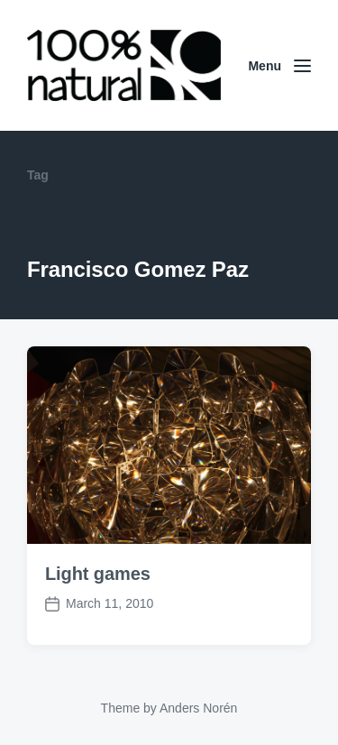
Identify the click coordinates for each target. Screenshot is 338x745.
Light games (98, 574)
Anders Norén (198, 708)
